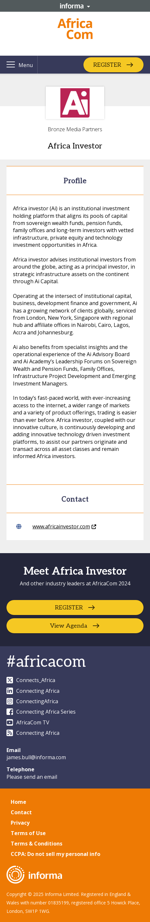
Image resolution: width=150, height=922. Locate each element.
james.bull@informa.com (36, 757)
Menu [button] (26, 65)
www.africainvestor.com (56, 526)
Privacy (20, 822)
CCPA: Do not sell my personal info (55, 854)
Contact (21, 812)
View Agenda (68, 625)
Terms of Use (28, 833)
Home (18, 801)
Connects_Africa (30, 680)
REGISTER (107, 64)
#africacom (46, 662)
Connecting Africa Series (41, 711)
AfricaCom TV (27, 722)
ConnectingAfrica (32, 701)
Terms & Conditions (36, 843)
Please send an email (31, 776)
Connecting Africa (32, 690)
